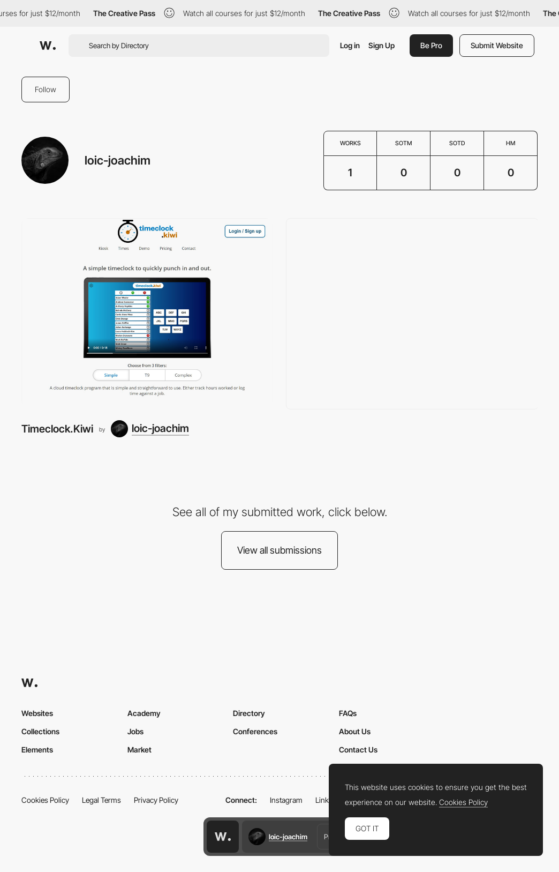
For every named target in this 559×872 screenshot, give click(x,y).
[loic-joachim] (150, 428)
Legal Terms (101, 799)
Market (139, 749)
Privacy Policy (156, 799)
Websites (37, 713)
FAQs (348, 713)
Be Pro (431, 45)
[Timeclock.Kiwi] (147, 312)
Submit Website (497, 45)
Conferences (255, 731)
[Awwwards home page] (223, 837)
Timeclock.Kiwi (57, 428)
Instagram (286, 799)
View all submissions (279, 550)
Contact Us (358, 749)
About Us (355, 731)
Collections (40, 731)
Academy (144, 713)
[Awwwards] (48, 45)
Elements (37, 749)
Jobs (135, 731)
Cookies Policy (45, 799)
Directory (249, 713)
